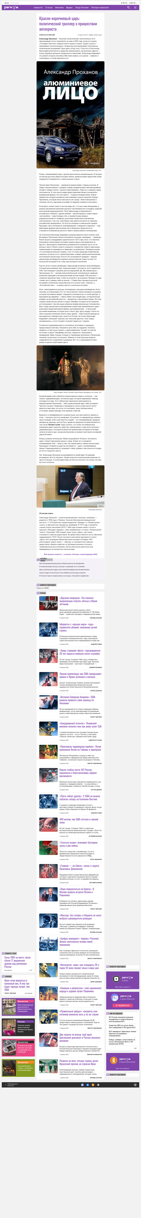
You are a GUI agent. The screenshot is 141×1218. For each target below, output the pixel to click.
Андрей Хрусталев (95, 760)
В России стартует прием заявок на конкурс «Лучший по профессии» (64, 576)
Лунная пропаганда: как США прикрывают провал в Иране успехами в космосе (80, 695)
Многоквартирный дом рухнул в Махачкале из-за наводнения (25, 1126)
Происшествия (23, 1119)
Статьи (49, 7)
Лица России (82, 7)
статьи (42, 593)
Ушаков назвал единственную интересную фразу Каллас (25, 1146)
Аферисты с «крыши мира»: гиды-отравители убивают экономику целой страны (78, 627)
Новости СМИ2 (43, 588)
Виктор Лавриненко (95, 803)
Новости (38, 7)
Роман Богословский (47, 35)
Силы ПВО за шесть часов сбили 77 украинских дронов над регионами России (17, 1080)
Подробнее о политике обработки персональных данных (102, 1202)
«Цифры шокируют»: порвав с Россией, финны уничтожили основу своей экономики (79, 1020)
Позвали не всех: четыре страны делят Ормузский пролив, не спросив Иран (78, 1180)
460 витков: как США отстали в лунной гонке (78, 880)
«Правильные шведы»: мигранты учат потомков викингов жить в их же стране (79, 1111)
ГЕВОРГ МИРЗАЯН (10, 1111)
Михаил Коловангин (94, 1172)
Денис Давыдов (96, 1080)
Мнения (59, 7)
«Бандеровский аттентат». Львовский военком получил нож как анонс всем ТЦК (80, 744)
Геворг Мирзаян (96, 737)
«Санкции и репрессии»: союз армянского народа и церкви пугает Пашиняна (80, 1088)
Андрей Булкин (96, 644)
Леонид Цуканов (96, 618)
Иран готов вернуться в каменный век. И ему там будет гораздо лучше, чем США (17, 1103)
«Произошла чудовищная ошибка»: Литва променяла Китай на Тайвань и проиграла (80, 787)
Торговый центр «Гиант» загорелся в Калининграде (25, 1186)
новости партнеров (48, 585)
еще (135, 1166)
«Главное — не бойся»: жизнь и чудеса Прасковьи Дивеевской (79, 926)
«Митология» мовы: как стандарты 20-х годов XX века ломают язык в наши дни (79, 1065)
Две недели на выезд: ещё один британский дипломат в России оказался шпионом (79, 1155)
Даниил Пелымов (95, 667)
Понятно (130, 1202)
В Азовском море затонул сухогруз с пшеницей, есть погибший (25, 1167)
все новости (8, 1088)
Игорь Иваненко (96, 918)
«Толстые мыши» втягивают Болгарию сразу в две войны (78, 903)
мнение (8, 1094)
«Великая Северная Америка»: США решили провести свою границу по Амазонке (77, 719)
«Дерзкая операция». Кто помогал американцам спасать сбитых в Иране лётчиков (78, 600)
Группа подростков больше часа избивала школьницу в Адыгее (62, 573)
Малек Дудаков (96, 710)
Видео (69, 7)
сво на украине (116, 1131)
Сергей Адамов (96, 829)
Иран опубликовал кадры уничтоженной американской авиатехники (64, 570)
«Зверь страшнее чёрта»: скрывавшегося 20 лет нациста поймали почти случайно (79, 652)
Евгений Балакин (95, 942)
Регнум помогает (100, 7)
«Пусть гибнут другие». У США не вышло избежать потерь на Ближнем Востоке (79, 837)
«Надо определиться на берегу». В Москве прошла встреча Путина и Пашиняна (76, 970)
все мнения (28, 1111)
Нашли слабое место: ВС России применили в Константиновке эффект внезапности (78, 812)
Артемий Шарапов (95, 895)
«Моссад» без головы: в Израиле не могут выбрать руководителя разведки (80, 995)
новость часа (10, 1071)
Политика (21, 1139)
